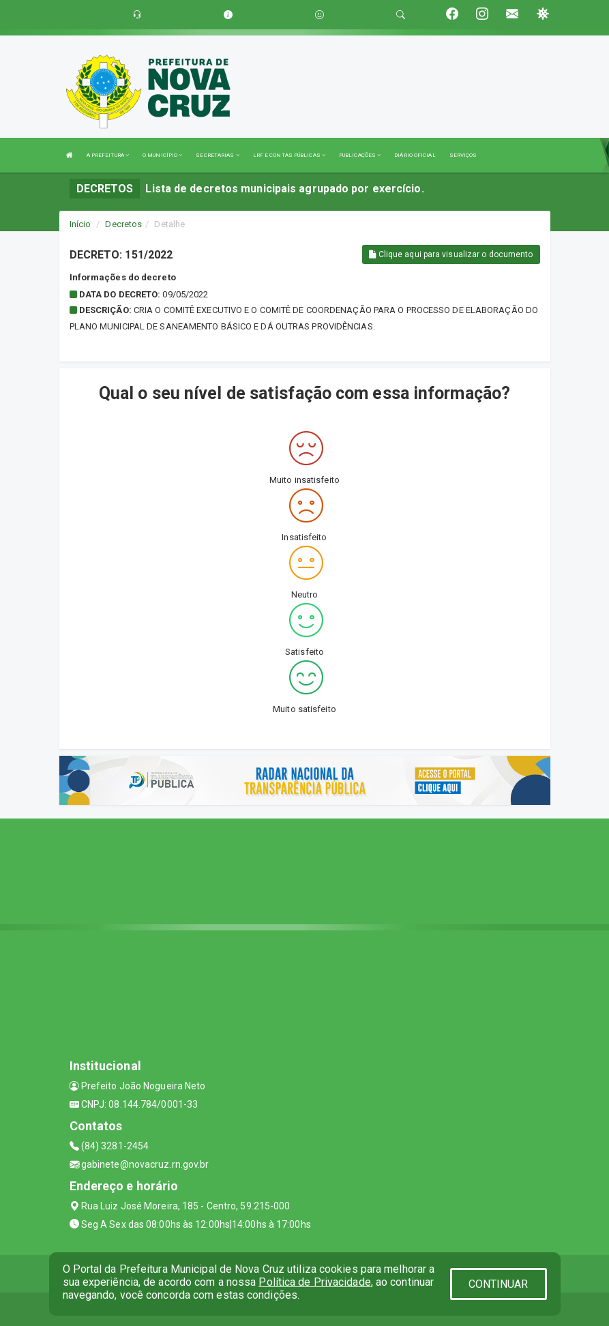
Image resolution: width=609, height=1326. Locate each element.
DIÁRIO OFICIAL (414, 155)
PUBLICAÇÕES (360, 155)
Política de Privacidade (314, 1282)
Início (80, 224)
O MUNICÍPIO (162, 155)
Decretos (123, 224)
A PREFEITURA (108, 155)
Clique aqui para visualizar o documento (451, 254)
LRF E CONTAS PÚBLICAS (289, 155)
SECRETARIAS (217, 155)
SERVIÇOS (463, 155)
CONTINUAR (499, 1284)
